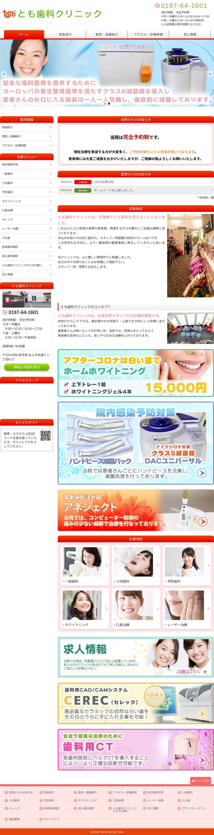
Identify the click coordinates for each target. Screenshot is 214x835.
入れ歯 (6, 238)
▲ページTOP (200, 780)
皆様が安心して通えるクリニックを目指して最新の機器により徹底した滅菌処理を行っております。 (109, 103)
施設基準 (14, 819)
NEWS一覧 (207, 197)
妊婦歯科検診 (10, 247)
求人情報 (190, 34)
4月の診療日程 (103, 181)
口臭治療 (7, 210)
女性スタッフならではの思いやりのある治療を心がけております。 (105, 103)
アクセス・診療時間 (148, 34)
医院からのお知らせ (21, 792)
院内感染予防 (10, 164)
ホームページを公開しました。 (115, 190)
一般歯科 (7, 174)
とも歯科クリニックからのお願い (22, 265)
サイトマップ (52, 819)
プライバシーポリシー (194, 809)
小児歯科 (7, 183)
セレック (7, 219)
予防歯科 (7, 192)
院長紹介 (65, 34)
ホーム (24, 34)
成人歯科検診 (10, 256)
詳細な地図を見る (27, 367)
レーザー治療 (10, 228)
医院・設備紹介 (107, 34)
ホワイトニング (11, 201)
